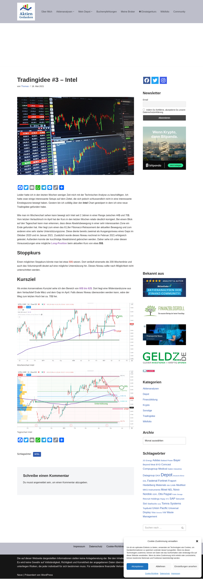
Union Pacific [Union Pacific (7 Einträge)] (160, 508)
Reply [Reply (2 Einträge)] (162, 499)
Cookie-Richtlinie (151, 573)
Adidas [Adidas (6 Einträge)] (156, 460)
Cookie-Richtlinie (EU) (118, 546)
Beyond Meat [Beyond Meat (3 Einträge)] (149, 465)
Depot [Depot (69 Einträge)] (166, 474)
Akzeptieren (137, 566)
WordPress (47, 575)
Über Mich (46, 11)
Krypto (146, 405)
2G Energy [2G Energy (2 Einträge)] (147, 461)
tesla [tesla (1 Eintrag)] (159, 504)
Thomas (25, 86)
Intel (37, 455)
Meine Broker (128, 11)
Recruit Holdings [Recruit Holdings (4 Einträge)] (151, 499)
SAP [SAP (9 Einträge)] (172, 498)
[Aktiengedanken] (26, 11)
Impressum (175, 573)
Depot (146, 394)
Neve (20, 575)
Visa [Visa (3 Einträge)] (153, 513)
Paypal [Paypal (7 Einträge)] (167, 494)
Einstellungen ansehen (185, 566)
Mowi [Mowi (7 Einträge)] (164, 489)
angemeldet (40, 483)
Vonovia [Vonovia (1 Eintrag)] (159, 513)
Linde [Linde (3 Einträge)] (173, 485)
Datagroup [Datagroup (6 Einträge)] (149, 475)
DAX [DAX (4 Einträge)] (157, 475)
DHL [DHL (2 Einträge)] (145, 481)
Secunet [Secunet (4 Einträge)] (180, 499)
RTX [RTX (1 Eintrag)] (167, 499)
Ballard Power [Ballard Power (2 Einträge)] (167, 461)
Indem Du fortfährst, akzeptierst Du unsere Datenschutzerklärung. (164, 111)
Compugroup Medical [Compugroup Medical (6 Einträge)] (155, 468)
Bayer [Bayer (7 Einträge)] (177, 460)
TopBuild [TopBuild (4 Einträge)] (147, 508)
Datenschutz (165, 573)
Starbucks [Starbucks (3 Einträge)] (152, 504)
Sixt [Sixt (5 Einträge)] (145, 504)
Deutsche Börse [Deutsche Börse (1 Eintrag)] (178, 476)
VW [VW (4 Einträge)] (164, 512)
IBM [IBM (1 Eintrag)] (168, 486)
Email (145, 100)
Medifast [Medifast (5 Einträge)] (180, 485)
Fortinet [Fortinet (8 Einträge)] (162, 480)
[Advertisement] (101, 45)
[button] (197, 541)
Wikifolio (164, 11)
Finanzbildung (150, 399)
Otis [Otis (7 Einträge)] (160, 494)
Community (179, 11)
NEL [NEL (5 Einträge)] (170, 489)
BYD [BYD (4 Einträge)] (158, 464)
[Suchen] (161, 528)
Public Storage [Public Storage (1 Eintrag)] (177, 495)
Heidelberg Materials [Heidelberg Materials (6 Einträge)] (154, 485)
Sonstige (147, 410)
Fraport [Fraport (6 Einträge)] (172, 480)
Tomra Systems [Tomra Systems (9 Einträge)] (171, 503)
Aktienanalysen (151, 388)
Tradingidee (149, 416)
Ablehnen (160, 566)
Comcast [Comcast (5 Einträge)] (166, 464)
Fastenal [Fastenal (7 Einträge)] (152, 480)
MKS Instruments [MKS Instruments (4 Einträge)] (152, 490)
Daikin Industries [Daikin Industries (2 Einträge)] (175, 469)
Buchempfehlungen (106, 11)
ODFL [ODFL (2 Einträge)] (155, 494)
